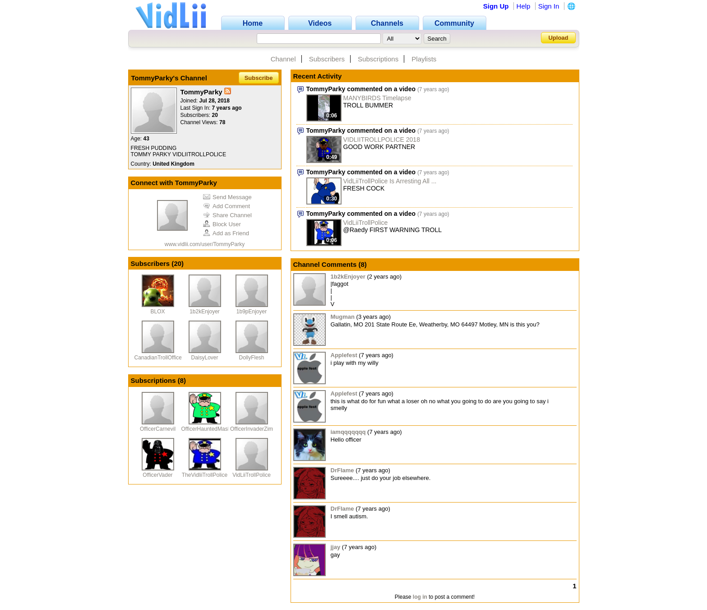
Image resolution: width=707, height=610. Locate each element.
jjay (336, 547)
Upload (558, 37)
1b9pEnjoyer (251, 311)
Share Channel (227, 215)
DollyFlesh (251, 357)
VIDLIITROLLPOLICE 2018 (381, 139)
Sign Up (496, 6)
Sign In (548, 6)
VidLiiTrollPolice (251, 475)
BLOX (157, 311)
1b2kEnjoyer (204, 311)
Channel (283, 59)
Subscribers (327, 59)
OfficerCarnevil (158, 429)
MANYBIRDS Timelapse (377, 98)
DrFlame (342, 470)
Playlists (423, 59)
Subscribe (259, 78)
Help (524, 6)
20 (177, 263)
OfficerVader (157, 475)
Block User (222, 224)
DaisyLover (204, 357)
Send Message (227, 197)
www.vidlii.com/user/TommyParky (205, 244)
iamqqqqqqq (348, 431)
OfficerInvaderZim (251, 429)
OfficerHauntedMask (206, 429)
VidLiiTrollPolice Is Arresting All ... (390, 181)
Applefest (344, 355)
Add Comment (226, 206)
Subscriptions (378, 59)
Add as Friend (226, 233)
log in (420, 597)
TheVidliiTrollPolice (204, 475)
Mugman (343, 316)
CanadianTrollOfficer (159, 357)
